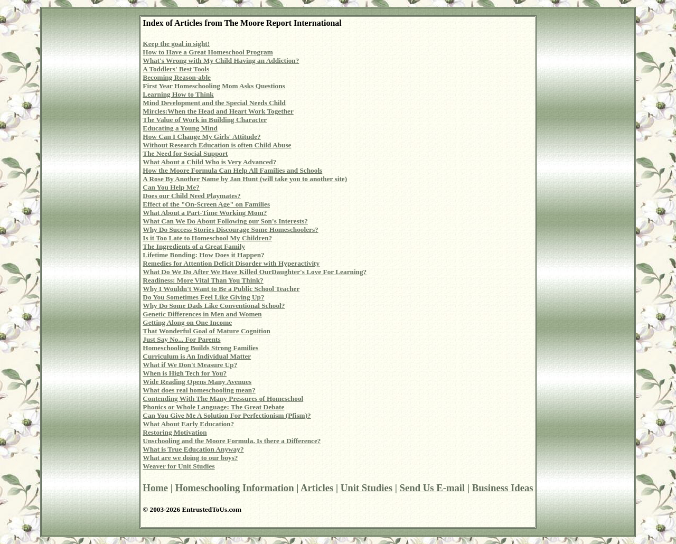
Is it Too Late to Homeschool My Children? (207, 238)
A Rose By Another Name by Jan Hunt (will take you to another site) (245, 179)
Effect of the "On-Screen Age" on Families (206, 204)
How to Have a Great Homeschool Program (208, 52)
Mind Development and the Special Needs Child (214, 103)
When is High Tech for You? (185, 373)
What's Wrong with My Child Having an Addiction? (221, 60)
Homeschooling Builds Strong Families (200, 348)
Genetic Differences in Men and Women (202, 314)
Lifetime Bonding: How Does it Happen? (203, 255)
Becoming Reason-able (177, 77)
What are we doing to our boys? (190, 458)
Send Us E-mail (432, 487)
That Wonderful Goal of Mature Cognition (206, 331)
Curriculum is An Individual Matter (197, 356)
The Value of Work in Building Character (205, 120)
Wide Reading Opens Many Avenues (197, 382)
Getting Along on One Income (187, 322)
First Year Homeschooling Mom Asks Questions (214, 86)
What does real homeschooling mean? (199, 390)
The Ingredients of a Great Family (194, 246)
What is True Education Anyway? (193, 449)
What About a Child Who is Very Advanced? (209, 162)
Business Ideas (502, 487)
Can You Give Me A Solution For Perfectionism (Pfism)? (227, 415)
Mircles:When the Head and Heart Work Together (218, 111)
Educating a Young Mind (180, 128)
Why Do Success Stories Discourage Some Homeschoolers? (230, 229)
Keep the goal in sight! (176, 44)
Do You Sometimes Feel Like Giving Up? (203, 297)
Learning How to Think (178, 94)
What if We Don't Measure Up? (190, 365)
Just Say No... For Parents (181, 339)
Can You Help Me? (171, 187)
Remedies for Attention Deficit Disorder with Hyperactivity (231, 263)
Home (155, 487)
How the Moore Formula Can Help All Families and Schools (232, 170)
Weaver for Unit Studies (178, 466)
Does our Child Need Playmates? (191, 196)
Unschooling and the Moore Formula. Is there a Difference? (232, 441)
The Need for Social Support (185, 153)
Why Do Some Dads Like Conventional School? (214, 305)
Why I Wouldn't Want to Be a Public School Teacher (221, 289)
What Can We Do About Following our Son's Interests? (225, 221)
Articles (317, 487)
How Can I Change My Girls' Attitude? (201, 136)
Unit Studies (366, 487)
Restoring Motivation (174, 432)
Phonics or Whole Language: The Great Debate (213, 407)
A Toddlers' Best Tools (176, 69)
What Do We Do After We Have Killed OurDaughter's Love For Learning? (255, 272)
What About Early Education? (188, 424)
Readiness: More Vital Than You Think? (203, 280)
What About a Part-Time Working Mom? (205, 213)
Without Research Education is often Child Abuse (217, 145)
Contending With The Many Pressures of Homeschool (223, 398)
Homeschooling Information (234, 487)
